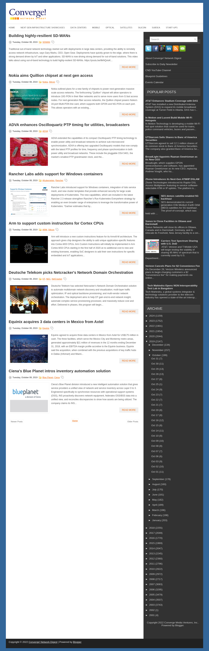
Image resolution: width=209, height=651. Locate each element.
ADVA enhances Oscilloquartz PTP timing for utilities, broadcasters (69, 125)
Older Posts (132, 421)
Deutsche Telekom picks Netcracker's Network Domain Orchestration (71, 272)
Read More (129, 67)
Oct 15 (155, 425)
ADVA (45, 131)
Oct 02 (155, 466)
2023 (152, 320)
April (155, 504)
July (154, 489)
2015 (152, 543)
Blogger (179, 625)
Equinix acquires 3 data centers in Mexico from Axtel (56, 322)
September (158, 479)
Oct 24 (155, 389)
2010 (152, 569)
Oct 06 (155, 456)
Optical (110, 27)
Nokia (45, 82)
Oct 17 (155, 415)
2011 (152, 563)
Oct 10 (155, 435)
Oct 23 (155, 394)
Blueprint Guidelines (156, 76)
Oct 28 (155, 374)
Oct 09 (155, 440)
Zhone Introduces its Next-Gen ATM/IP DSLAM (172, 179)
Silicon (142, 27)
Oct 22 (155, 399)
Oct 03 (155, 461)
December (158, 344)
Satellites (126, 27)
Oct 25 (155, 384)
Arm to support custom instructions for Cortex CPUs (56, 223)
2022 (152, 326)
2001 (152, 615)
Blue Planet (47, 377)
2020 (152, 336)
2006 (152, 589)
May (155, 499)
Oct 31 (155, 358)
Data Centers (78, 27)
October (157, 355)
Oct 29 (155, 369)
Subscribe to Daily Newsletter (161, 64)
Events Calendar (154, 82)
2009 (152, 574)
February (157, 515)
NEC (48, 279)
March (156, 510)
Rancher (59, 180)
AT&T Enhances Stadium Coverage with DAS (171, 100)
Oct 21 (155, 404)
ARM (44, 230)
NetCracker (57, 279)
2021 (152, 331)
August (156, 484)
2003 (152, 604)
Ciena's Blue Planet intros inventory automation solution (60, 371)
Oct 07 (155, 451)
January (157, 520)
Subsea (156, 27)
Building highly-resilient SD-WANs (39, 36)
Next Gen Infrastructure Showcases (43, 27)
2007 (152, 584)
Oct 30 (155, 363)
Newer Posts (17, 421)
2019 (152, 341)
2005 (152, 594)
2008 (152, 579)
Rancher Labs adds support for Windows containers (56, 174)
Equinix (45, 328)
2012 (152, 558)
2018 (152, 527)
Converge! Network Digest (43, 642)
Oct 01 (155, 471)
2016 (152, 538)
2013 (152, 553)
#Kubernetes (48, 180)
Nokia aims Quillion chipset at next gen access (51, 75)
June (155, 494)
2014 (152, 548)
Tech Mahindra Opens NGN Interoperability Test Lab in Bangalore (172, 287)
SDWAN (46, 42)
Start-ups (172, 27)
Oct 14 (155, 430)
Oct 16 (155, 420)
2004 (152, 599)
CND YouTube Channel (158, 70)
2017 (152, 533)
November (158, 350)
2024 (152, 315)
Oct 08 (155, 446)
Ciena (57, 377)
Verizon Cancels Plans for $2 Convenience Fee (172, 266)
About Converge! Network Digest (163, 58)
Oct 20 (155, 410)
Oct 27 (155, 379)
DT (43, 279)
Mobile (96, 27)
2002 (152, 610)
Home (12, 27)
